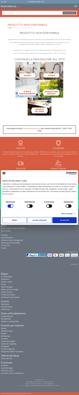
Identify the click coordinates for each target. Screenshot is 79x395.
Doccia (3, 284)
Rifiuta (14, 220)
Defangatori (5, 346)
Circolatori (4, 339)
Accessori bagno (6, 277)
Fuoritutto (4, 365)
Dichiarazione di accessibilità (10, 243)
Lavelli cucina (5, 309)
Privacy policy (5, 245)
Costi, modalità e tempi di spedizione (13, 228)
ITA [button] (2, 1)
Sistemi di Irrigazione (8, 349)
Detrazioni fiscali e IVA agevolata (12, 240)
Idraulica (4, 328)
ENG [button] (5, 1)
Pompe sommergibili (8, 341)
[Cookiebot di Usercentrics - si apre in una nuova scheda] (68, 173)
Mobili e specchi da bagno (9, 289)
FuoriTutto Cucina (7, 371)
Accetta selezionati (39, 220)
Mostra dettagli (67, 213)
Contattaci (4, 235)
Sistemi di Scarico (7, 292)
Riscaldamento (6, 319)
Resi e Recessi (6, 231)
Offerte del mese (6, 358)
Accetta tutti (64, 220)
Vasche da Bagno (7, 287)
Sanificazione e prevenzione (10, 297)
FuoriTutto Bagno (7, 368)
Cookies (3, 248)
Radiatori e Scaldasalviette (10, 321)
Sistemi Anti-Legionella (8, 344)
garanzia (4, 226)
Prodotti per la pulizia (8, 295)
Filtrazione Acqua (6, 307)
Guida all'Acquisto (7, 238)
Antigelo (3, 333)
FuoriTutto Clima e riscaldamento (12, 373)
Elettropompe (5, 336)
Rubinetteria (5, 279)
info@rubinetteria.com (59, 50)
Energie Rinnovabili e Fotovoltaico (12, 352)
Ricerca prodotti (69, 13)
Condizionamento (7, 316)
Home (10, 28)
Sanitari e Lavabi (6, 282)
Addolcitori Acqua (7, 331)
